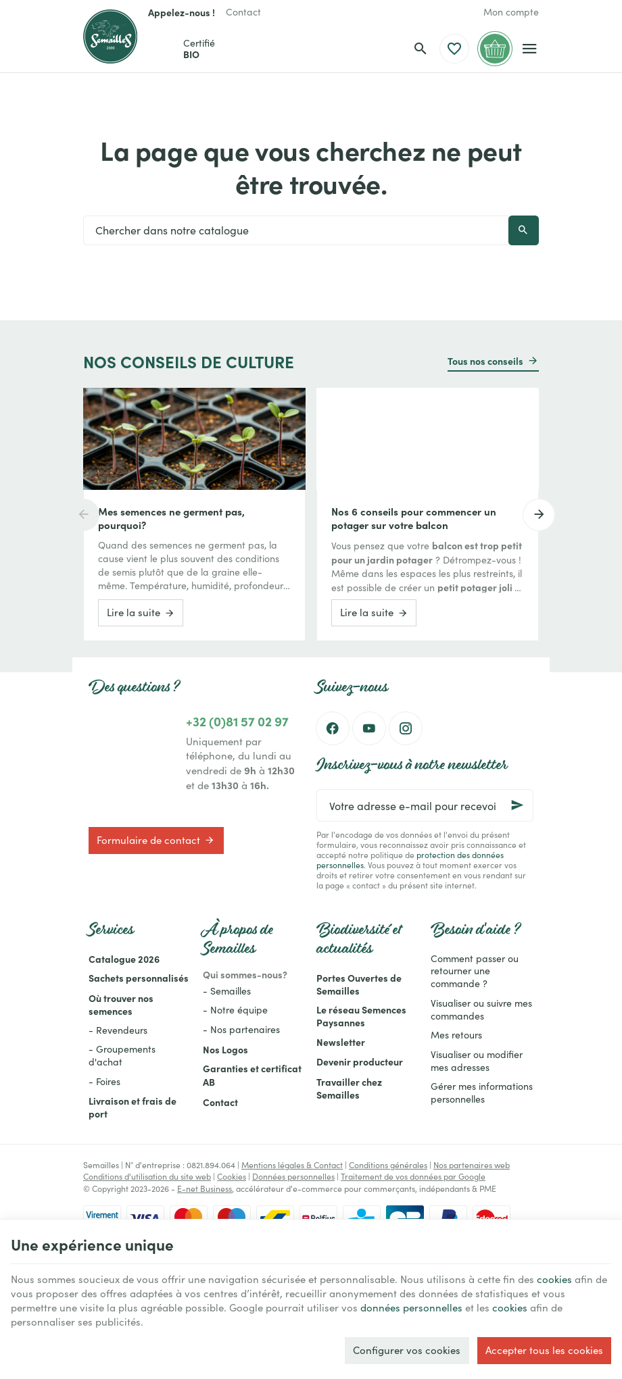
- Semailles (227, 990)
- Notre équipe (235, 1009)
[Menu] (529, 48)
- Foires (104, 1081)
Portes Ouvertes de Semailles (359, 984)
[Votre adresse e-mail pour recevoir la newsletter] (424, 805)
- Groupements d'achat (122, 1055)
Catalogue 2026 (124, 959)
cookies (554, 1279)
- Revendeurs (118, 1030)
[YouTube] (369, 728)
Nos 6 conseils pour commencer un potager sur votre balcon (413, 518)
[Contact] (243, 12)
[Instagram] (405, 728)
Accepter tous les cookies (544, 1350)
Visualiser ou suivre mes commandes (481, 1009)
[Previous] (83, 515)
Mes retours (456, 1034)
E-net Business (204, 1188)
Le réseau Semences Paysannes (361, 1016)
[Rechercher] (420, 48)
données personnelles (411, 1307)
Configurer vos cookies (406, 1350)
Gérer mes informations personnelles (482, 1092)
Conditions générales (388, 1164)
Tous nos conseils (485, 361)
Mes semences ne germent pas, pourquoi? (171, 518)
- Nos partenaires (241, 1029)
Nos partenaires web (471, 1164)
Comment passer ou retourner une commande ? (475, 971)
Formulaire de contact (156, 839)
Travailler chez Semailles (349, 1088)
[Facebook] (332, 728)
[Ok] (517, 805)
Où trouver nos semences (121, 1004)
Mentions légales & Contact (292, 1164)
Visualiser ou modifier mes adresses (477, 1061)
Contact (220, 1102)
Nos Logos (225, 1049)
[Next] (539, 515)
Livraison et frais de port (132, 1107)
